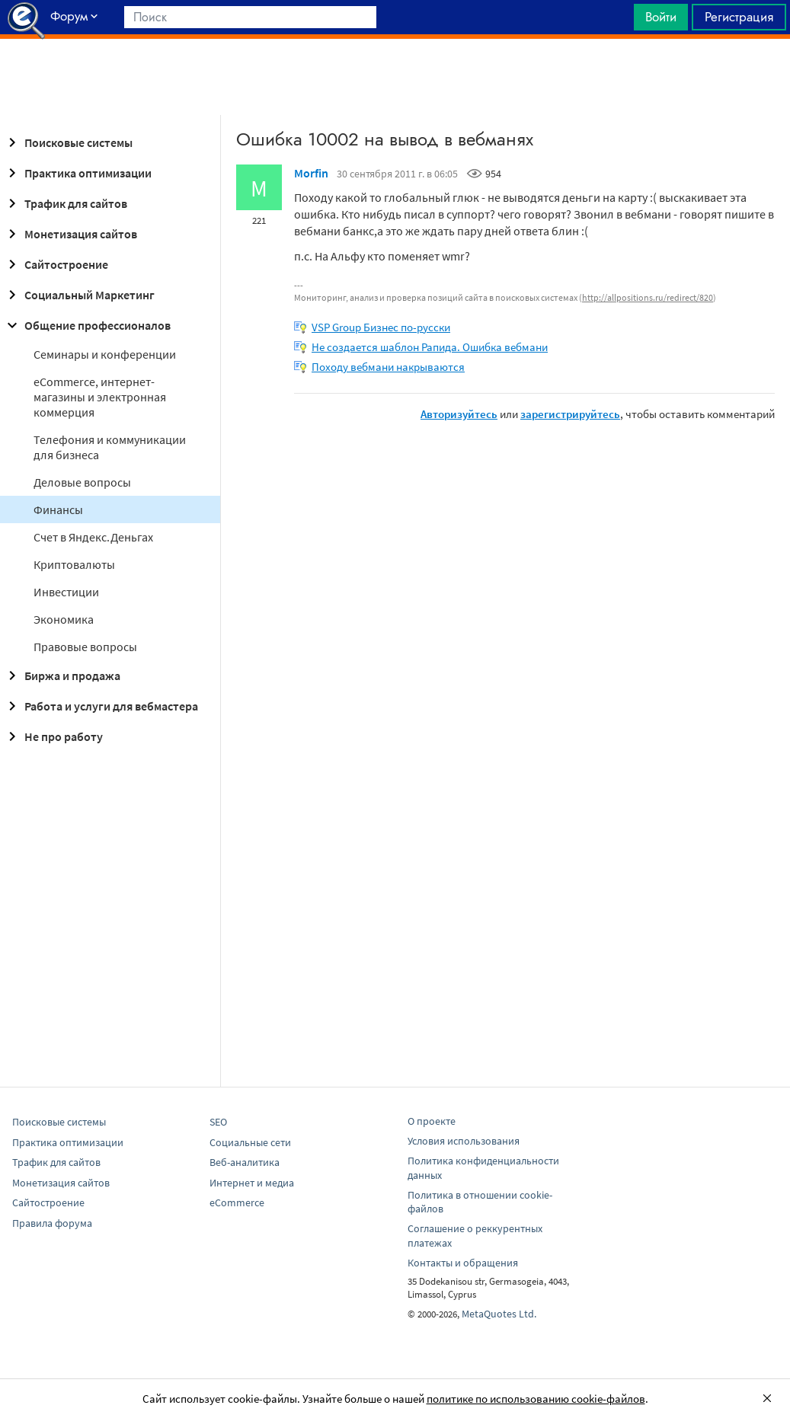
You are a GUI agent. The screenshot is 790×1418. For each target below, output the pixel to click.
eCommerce (236, 1202)
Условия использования (464, 1141)
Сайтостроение (55, 264)
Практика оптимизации (77, 173)
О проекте (432, 1121)
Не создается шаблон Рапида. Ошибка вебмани (430, 347)
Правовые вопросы (85, 646)
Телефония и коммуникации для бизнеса (110, 447)
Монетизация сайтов (70, 234)
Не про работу (53, 736)
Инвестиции (66, 591)
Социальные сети (250, 1142)
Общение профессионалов (87, 325)
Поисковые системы (68, 142)
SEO (218, 1122)
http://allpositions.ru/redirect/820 (647, 297)
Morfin (311, 172)
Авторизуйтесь (459, 414)
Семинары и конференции (105, 354)
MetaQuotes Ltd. (499, 1314)
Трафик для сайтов (65, 203)
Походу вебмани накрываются (388, 366)
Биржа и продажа (61, 675)
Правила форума (52, 1223)
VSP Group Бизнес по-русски (381, 327)
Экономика (64, 619)
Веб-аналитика (244, 1162)
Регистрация (739, 17)
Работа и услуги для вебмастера (100, 706)
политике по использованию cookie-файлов (536, 1398)
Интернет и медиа (251, 1183)
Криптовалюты (74, 564)
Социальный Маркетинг (79, 295)
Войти (660, 17)
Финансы (58, 509)
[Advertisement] (395, 77)
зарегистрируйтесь (570, 414)
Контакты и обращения (463, 1262)
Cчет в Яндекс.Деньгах (93, 537)
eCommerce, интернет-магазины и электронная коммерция (100, 397)
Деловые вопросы (82, 482)
